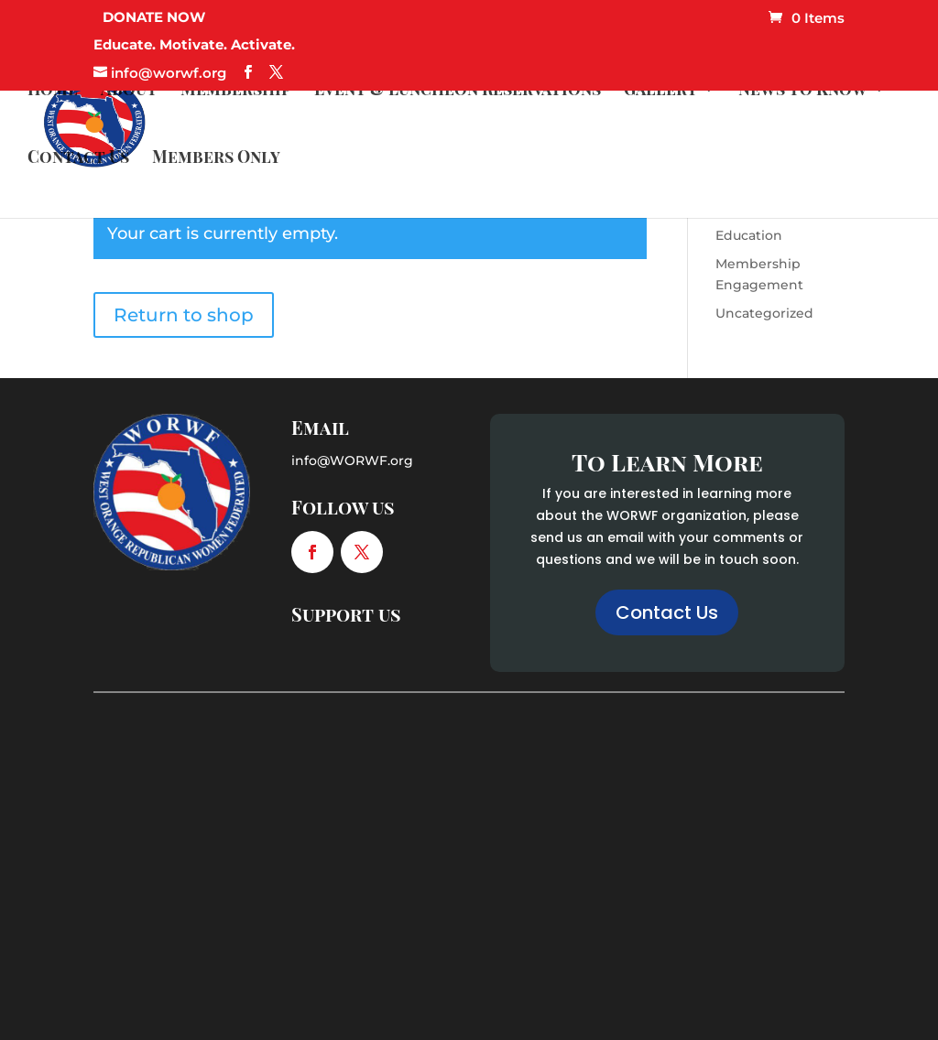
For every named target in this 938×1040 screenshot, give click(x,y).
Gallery (660, 91)
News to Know (802, 91)
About (129, 91)
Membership (235, 91)
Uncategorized (764, 313)
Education (748, 235)
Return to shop (184, 315)
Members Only (216, 159)
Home (52, 91)
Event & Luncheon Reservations (457, 91)
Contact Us (78, 159)
